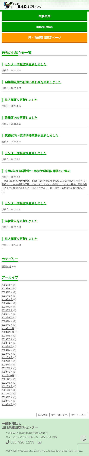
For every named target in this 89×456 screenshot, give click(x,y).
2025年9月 (7, 296)
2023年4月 (7, 350)
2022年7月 (7, 364)
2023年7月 (7, 339)
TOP (84, 440)
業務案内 (45, 16)
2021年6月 (7, 382)
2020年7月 (7, 401)
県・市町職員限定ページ (44, 37)
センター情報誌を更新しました (25, 64)
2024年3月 (7, 324)
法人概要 (43, 414)
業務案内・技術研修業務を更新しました (31, 135)
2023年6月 (7, 343)
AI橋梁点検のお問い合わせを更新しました (33, 82)
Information (44, 27)
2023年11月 (8, 332)
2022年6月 (7, 368)
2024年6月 (7, 317)
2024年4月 (7, 321)
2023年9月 (7, 335)
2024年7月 (7, 314)
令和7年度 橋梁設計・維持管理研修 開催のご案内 (38, 171)
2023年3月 (7, 353)
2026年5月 (7, 285)
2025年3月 (7, 306)
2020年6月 (7, 404)
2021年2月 (7, 393)
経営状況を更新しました (21, 221)
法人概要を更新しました (21, 100)
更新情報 (6, 266)
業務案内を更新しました (21, 117)
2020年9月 (7, 397)
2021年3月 (7, 390)
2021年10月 (8, 375)
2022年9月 (7, 357)
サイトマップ (78, 414)
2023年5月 (7, 346)
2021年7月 (7, 379)
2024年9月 (7, 310)
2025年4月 (7, 303)
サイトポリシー (59, 414)
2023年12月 (8, 328)
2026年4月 (7, 288)
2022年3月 (7, 372)
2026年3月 (7, 292)
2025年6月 (7, 299)
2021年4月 (7, 386)
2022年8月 (7, 361)
